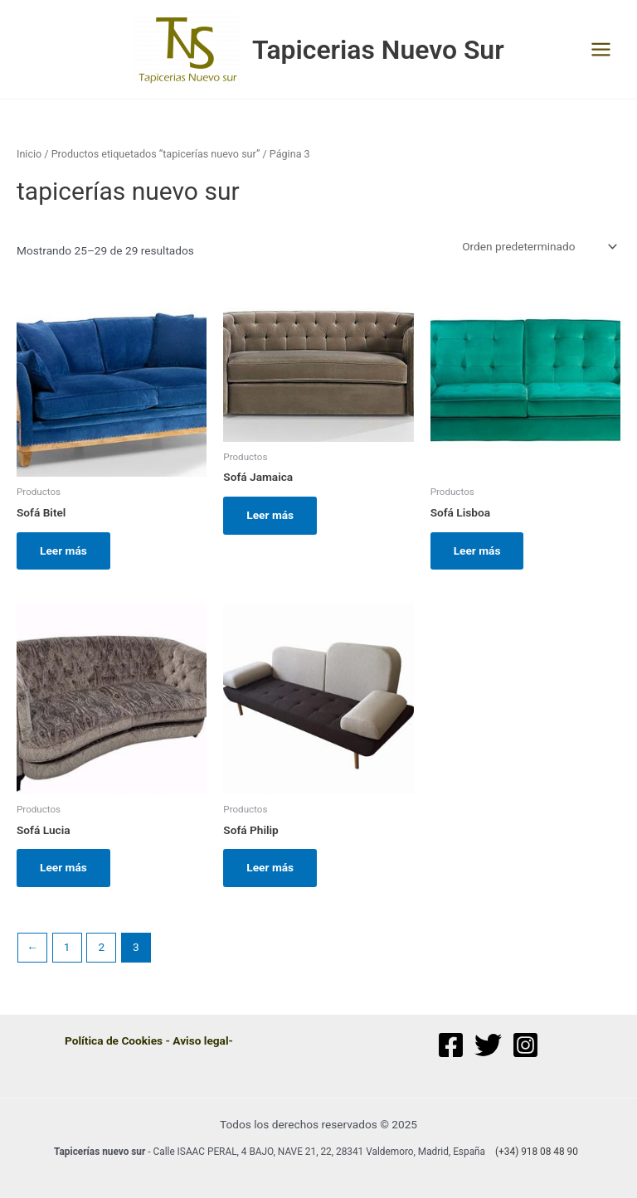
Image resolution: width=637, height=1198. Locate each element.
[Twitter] (488, 1045)
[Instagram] (525, 1045)
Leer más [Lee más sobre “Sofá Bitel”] (63, 550)
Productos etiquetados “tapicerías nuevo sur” (155, 154)
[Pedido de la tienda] (538, 246)
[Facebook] (450, 1045)
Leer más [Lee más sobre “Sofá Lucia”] (63, 867)
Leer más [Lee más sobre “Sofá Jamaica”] (270, 514)
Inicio (29, 154)
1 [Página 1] (67, 946)
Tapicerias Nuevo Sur (378, 49)
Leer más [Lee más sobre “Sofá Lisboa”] (477, 550)
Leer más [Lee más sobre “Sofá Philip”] (270, 867)
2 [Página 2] (101, 946)
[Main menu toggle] (601, 50)
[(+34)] (534, 1152)
